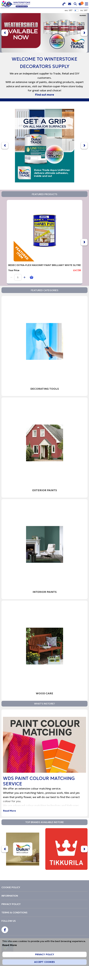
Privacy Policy (44, 954)
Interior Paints (45, 592)
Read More (9, 810)
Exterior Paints (44, 490)
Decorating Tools (44, 388)
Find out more (44, 94)
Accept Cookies (44, 962)
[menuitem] (44, 887)
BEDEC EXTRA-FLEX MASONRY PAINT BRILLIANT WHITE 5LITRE (44, 265)
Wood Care (44, 693)
